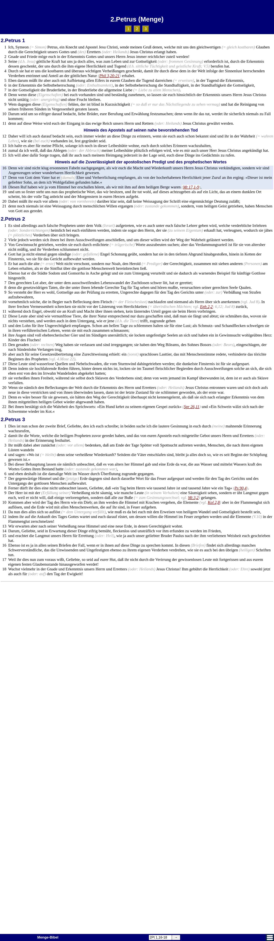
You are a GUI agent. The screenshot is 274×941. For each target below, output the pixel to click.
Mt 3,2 (193, 497)
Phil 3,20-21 (109, 75)
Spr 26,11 (191, 406)
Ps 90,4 (240, 488)
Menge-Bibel (47, 937)
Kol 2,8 (214, 502)
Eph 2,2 (206, 306)
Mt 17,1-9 (191, 187)
